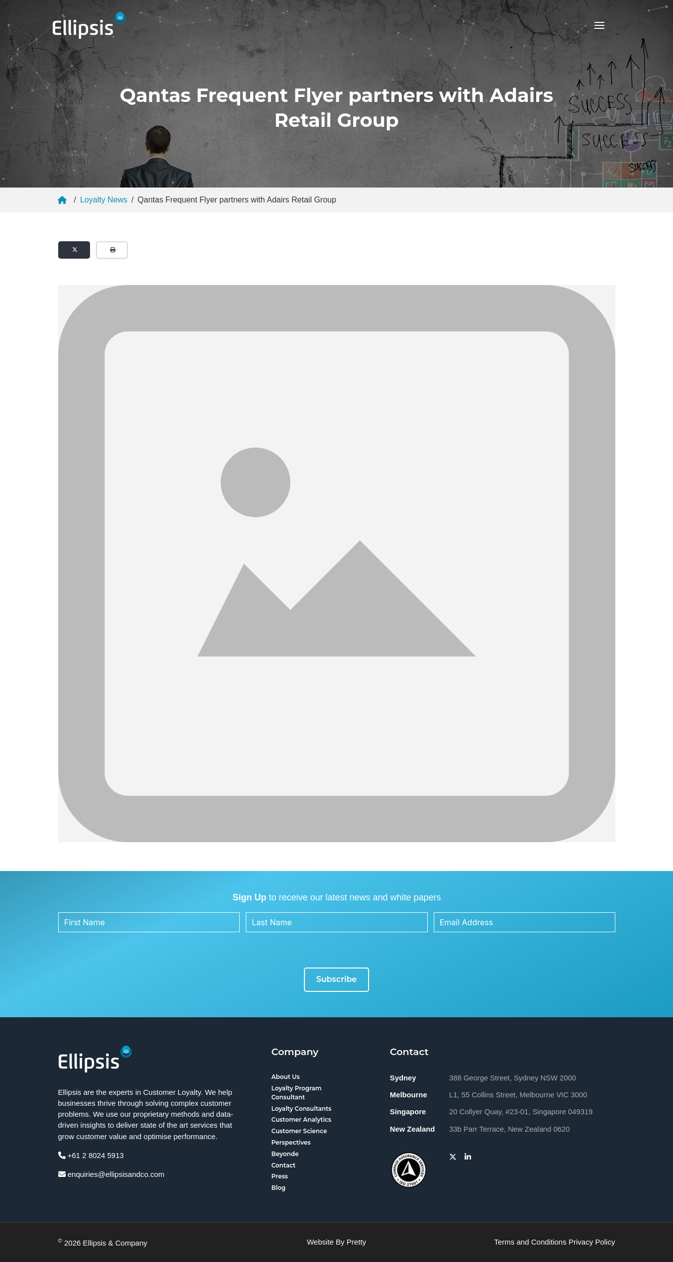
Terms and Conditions (530, 1242)
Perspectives (291, 1142)
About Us (286, 1076)
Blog (279, 1187)
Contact (284, 1165)
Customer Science (299, 1131)
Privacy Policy (592, 1242)
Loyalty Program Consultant (297, 1092)
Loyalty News (103, 199)
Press (280, 1176)
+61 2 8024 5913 (91, 1155)
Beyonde (285, 1154)
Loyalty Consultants (302, 1108)
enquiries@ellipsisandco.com (111, 1174)
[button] (599, 25)
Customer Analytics (302, 1119)
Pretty (356, 1242)
